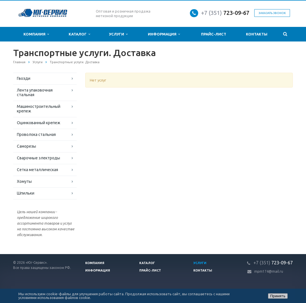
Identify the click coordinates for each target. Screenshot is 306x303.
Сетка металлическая (37, 169)
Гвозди (23, 78)
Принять (277, 296)
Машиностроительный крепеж (38, 108)
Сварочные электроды (38, 158)
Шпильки (25, 193)
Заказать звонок (272, 13)
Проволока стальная (36, 134)
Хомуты (24, 181)
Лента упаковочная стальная (35, 92)
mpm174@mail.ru (268, 271)
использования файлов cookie (63, 298)
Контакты (256, 34)
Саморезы (26, 146)
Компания (36, 34)
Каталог (79, 34)
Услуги (118, 34)
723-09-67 (236, 12)
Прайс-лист (213, 34)
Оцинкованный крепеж (38, 122)
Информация (164, 34)
